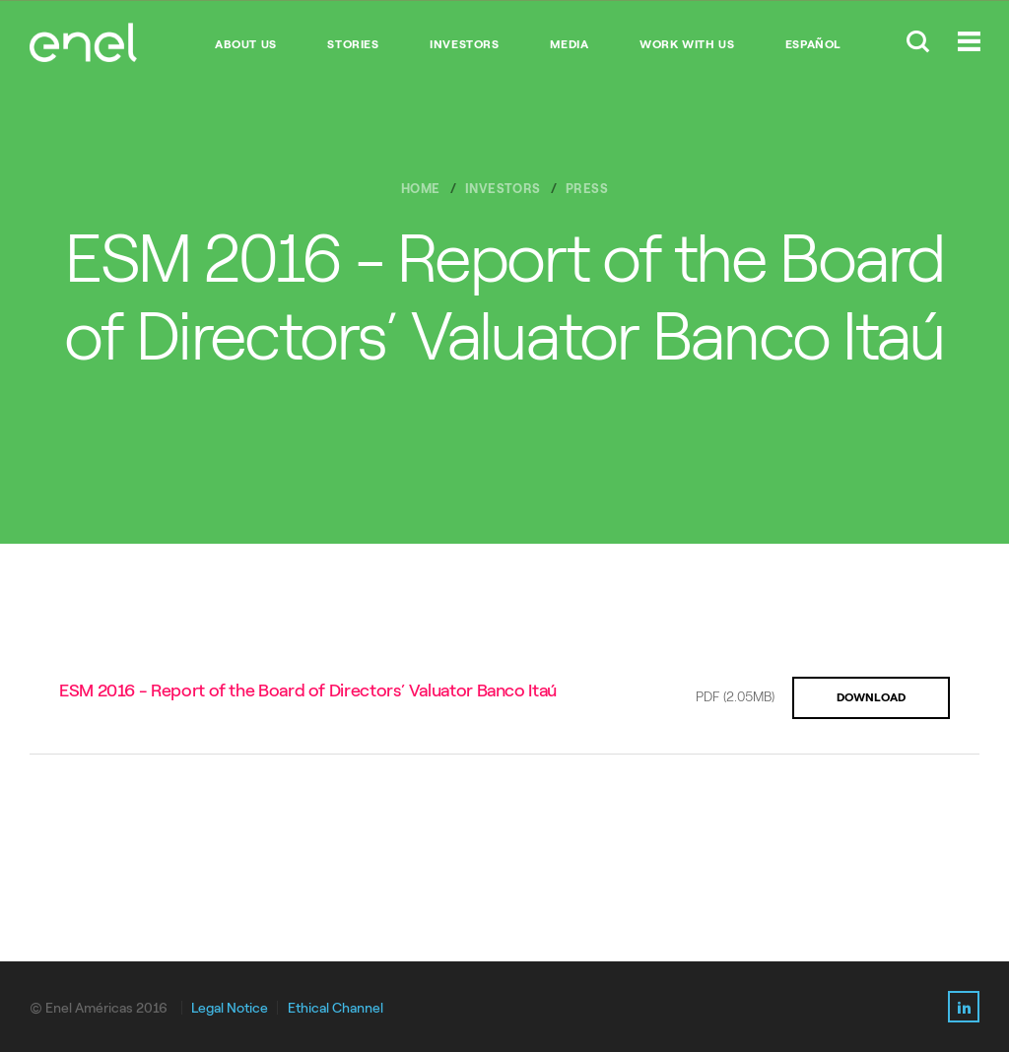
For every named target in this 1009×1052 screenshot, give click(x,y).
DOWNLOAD (871, 697)
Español (813, 44)
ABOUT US (246, 44)
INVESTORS (464, 44)
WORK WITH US (686, 44)
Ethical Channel (335, 1008)
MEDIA (569, 44)
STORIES (352, 44)
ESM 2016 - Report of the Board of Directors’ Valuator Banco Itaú (308, 690)
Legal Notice (229, 1008)
